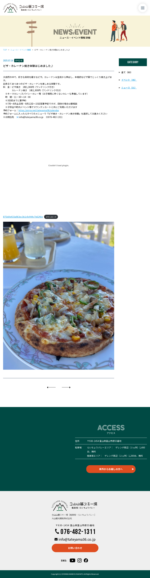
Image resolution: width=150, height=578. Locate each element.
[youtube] (72, 560)
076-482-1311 (75, 531)
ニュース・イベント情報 (20, 49)
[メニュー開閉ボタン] (142, 8)
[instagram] (79, 560)
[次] (66, 387)
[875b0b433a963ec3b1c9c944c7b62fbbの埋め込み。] (58, 165)
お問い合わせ (75, 548)
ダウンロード (51, 217)
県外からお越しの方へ (111, 469)
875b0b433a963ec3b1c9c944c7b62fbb (23, 216)
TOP (5, 49)
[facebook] (86, 560)
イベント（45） (129, 79)
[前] (51, 387)
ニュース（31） (129, 87)
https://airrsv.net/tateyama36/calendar (38, 110)
